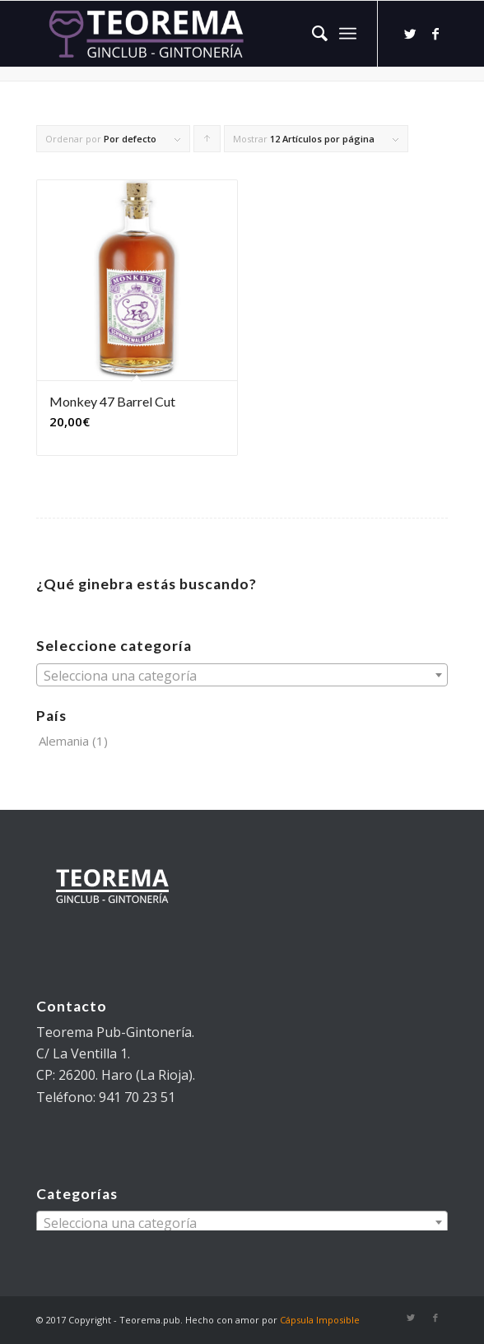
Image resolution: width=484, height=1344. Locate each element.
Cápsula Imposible (320, 1320)
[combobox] (242, 674)
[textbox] (242, 675)
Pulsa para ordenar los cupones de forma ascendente (207, 142)
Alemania (64, 740)
